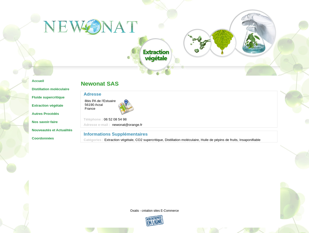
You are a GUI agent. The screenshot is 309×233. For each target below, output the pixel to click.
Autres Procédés (45, 114)
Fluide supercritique (48, 97)
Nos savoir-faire (45, 122)
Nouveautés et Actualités (52, 130)
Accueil (38, 81)
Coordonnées (43, 138)
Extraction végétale (47, 105)
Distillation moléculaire (50, 89)
